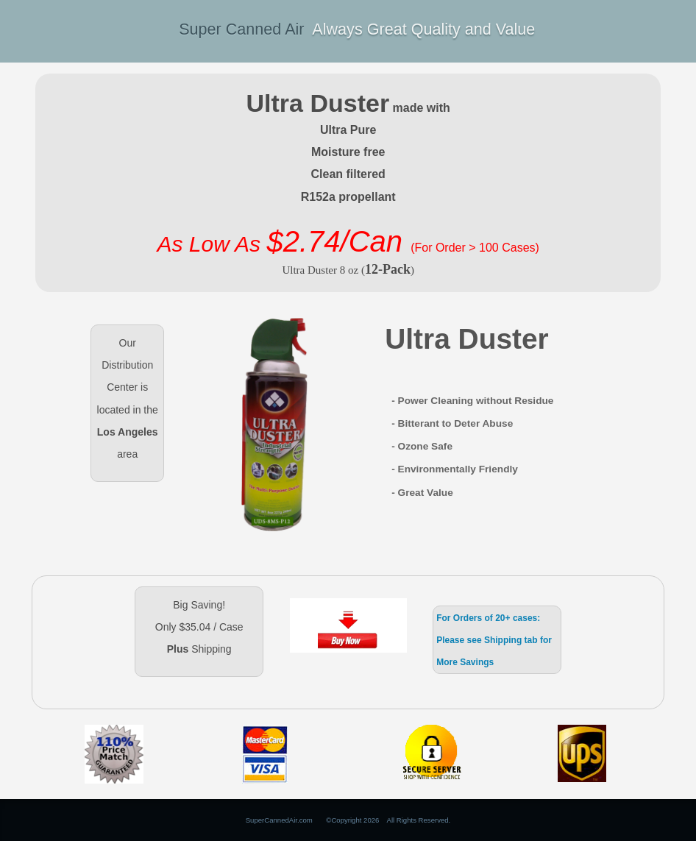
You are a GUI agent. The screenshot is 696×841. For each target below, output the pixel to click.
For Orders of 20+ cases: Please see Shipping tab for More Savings (494, 640)
